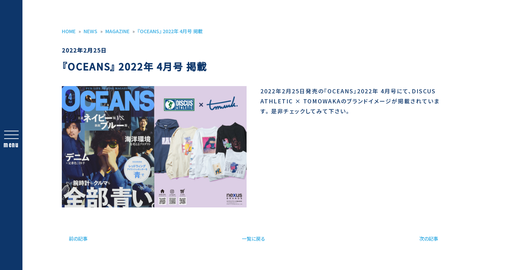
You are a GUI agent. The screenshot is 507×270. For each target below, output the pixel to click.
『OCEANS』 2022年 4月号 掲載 (170, 31)
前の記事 (78, 238)
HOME (69, 31)
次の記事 (428, 238)
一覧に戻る (253, 238)
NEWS (90, 31)
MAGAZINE (117, 31)
